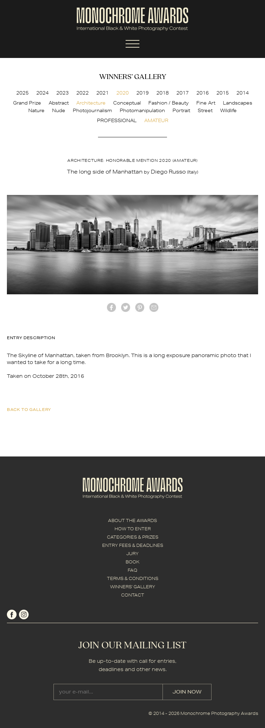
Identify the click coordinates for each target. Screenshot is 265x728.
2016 (202, 93)
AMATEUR (156, 120)
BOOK (132, 562)
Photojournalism (92, 110)
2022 (82, 93)
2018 (162, 93)
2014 (242, 93)
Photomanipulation (142, 110)
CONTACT (132, 595)
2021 (102, 93)
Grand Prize (27, 103)
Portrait (181, 110)
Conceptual (127, 103)
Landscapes (237, 103)
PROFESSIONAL (117, 120)
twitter (125, 307)
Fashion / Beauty (168, 103)
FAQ (132, 570)
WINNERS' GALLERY (132, 587)
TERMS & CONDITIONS (132, 578)
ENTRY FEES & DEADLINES (132, 545)
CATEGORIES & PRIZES (132, 537)
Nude (58, 110)
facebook (111, 307)
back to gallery (29, 409)
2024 (42, 93)
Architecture (91, 103)
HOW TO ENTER (133, 529)
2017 (182, 93)
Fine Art (205, 103)
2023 (62, 93)
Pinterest (139, 307)
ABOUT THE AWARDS (132, 520)
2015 (222, 93)
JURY (132, 554)
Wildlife (228, 110)
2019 (142, 93)
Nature (36, 110)
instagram (24, 614)
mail (153, 307)
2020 (122, 93)
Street (205, 110)
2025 (22, 93)
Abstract (59, 103)
